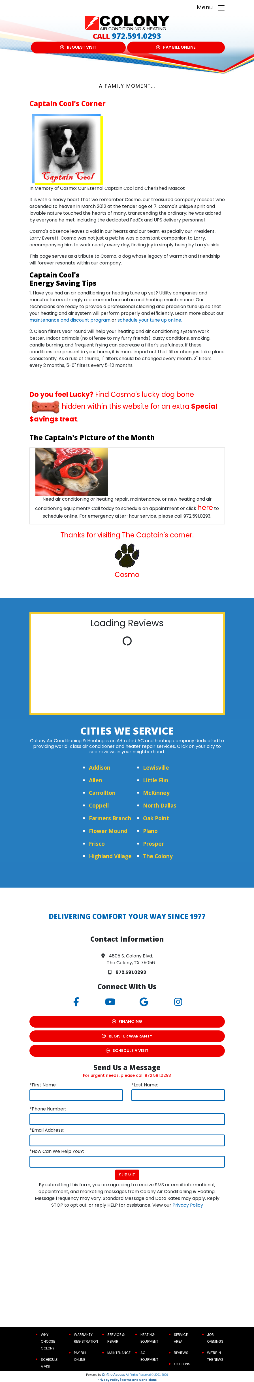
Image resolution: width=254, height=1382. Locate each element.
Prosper (153, 843)
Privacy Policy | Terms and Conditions (127, 1380)
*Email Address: (46, 1130)
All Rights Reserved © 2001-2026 (147, 1374)
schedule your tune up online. (150, 320)
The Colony (158, 856)
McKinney (156, 793)
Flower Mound (108, 831)
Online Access (113, 1375)
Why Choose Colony (48, 1341)
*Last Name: (144, 1085)
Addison (99, 767)
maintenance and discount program (69, 320)
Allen (95, 780)
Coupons (182, 1364)
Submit (127, 1175)
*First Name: (43, 1085)
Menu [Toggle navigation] (211, 7)
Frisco (97, 843)
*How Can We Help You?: (56, 1151)
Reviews (181, 1352)
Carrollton (102, 793)
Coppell (99, 805)
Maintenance (119, 1352)
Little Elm (155, 780)
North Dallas (159, 805)
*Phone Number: (47, 1109)
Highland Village (110, 856)
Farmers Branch (110, 818)
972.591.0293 (136, 36)
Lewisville (156, 767)
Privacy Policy (187, 1205)
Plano (150, 831)
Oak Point (156, 818)
